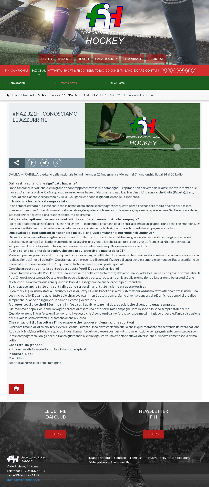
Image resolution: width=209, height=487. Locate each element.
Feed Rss (136, 457)
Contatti (153, 70)
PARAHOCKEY (106, 59)
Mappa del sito (99, 457)
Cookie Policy (180, 457)
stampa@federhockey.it (23, 479)
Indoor (65, 59)
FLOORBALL (132, 59)
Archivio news (68, 82)
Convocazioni (17, 82)
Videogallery (98, 462)
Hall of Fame (117, 82)
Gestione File (120, 462)
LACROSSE (156, 59)
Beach (83, 59)
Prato (46, 59)
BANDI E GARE (134, 70)
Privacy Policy (156, 457)
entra (55, 434)
